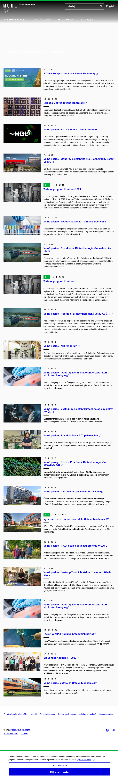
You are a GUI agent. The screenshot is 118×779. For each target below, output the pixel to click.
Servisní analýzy (106, 714)
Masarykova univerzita (20, 730)
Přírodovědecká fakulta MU (15, 714)
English (110, 6)
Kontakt (33, 714)
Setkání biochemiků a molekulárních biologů (77, 714)
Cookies (24, 733)
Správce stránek (11, 733)
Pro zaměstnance (47, 714)
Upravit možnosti (86, 762)
